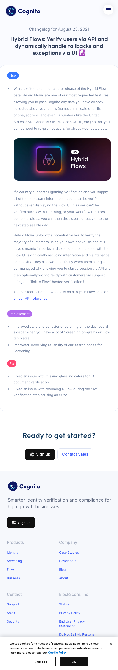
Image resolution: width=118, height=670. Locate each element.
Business (13, 578)
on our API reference (30, 298)
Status (64, 604)
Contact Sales (75, 454)
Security (13, 621)
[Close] (111, 645)
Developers (67, 561)
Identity (12, 552)
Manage (41, 662)
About (63, 578)
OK (74, 662)
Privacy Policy (69, 613)
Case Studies (69, 552)
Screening (14, 561)
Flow (10, 569)
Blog (62, 569)
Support (13, 604)
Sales (11, 613)
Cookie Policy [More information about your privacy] (57, 653)
